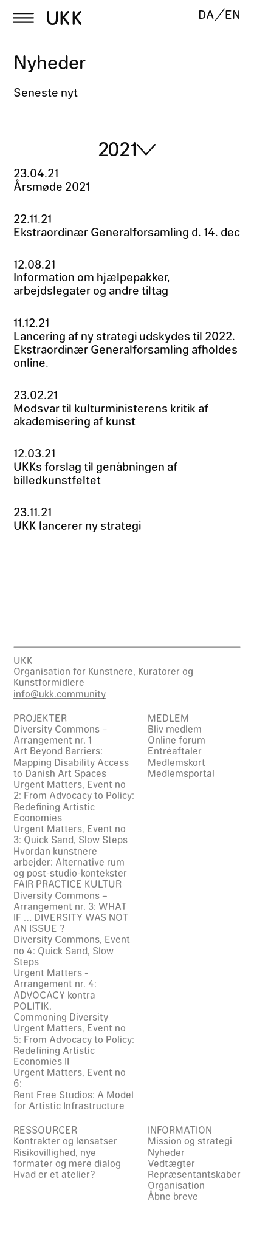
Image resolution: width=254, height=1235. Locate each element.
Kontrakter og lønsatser (65, 1140)
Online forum (176, 739)
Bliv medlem (175, 728)
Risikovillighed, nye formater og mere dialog (67, 1157)
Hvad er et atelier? (54, 1174)
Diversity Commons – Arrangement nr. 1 (60, 734)
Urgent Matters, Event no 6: (69, 1077)
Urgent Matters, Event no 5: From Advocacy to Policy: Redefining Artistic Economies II (73, 1044)
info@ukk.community (59, 693)
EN (233, 14)
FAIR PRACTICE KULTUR (67, 883)
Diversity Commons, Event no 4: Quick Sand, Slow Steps (71, 949)
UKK (64, 18)
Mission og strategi (190, 1140)
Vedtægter (171, 1163)
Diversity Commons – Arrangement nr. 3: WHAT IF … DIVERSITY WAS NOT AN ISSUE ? (71, 911)
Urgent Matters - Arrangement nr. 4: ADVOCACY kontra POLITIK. (55, 988)
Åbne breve (173, 1196)
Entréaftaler (175, 750)
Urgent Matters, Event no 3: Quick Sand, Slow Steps (70, 834)
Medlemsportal (181, 773)
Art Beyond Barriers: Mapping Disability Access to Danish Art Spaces (71, 761)
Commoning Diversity (60, 1016)
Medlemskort (176, 762)
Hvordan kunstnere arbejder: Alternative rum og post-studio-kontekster (70, 861)
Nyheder (166, 1152)
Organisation (176, 1185)
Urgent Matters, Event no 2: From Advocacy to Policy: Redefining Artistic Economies (73, 800)
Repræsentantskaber (194, 1174)
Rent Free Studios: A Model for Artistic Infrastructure (73, 1100)
